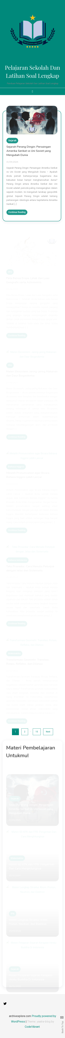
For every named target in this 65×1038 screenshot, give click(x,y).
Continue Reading (16, 213)
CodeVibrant (32, 1026)
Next (48, 732)
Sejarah (12, 141)
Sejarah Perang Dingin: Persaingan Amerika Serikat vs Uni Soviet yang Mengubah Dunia (28, 152)
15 (37, 732)
